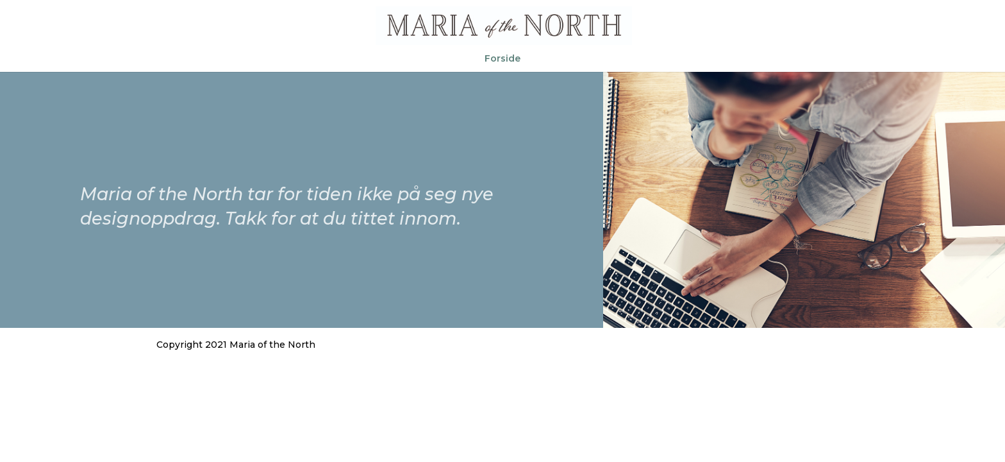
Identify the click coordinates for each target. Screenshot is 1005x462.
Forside (502, 59)
